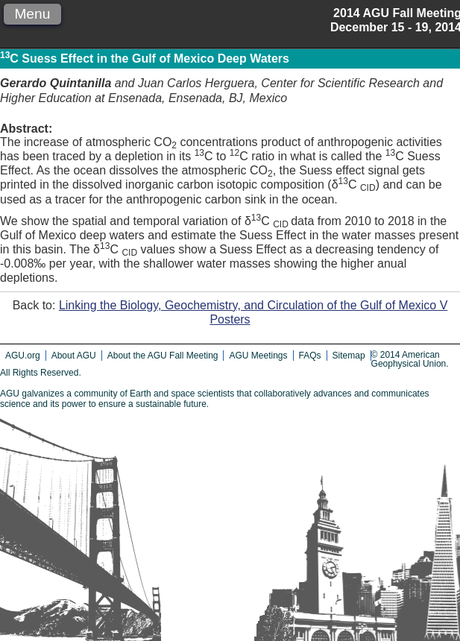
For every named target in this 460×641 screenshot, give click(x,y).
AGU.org (22, 355)
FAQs (310, 355)
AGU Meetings (258, 355)
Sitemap (349, 355)
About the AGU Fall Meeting (162, 355)
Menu (32, 14)
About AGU (73, 355)
